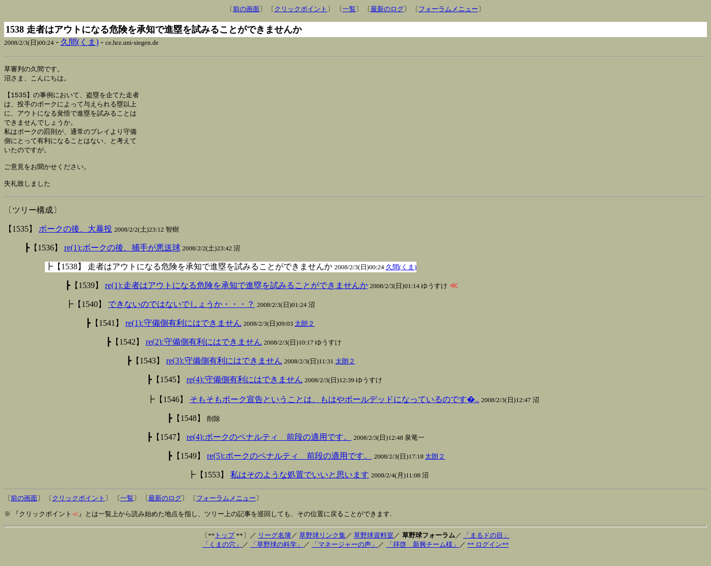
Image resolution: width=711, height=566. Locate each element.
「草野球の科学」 (276, 554)
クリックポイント (300, 9)
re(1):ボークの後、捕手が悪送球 (122, 257)
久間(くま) (80, 42)
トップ (224, 545)
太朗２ (304, 333)
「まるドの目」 (486, 545)
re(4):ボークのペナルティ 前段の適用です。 (269, 447)
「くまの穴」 (222, 554)
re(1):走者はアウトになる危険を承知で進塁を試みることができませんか (236, 295)
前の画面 (246, 9)
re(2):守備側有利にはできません (204, 352)
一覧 (349, 9)
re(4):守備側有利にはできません (245, 389)
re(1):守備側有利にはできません (183, 333)
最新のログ (387, 9)
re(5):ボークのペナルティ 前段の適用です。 (289, 466)
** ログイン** (488, 554)
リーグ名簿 (274, 545)
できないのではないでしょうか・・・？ (181, 314)
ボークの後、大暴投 (75, 239)
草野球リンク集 (322, 545)
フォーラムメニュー (448, 9)
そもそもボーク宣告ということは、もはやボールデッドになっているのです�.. (334, 409)
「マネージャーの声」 (344, 554)
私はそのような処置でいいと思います (299, 484)
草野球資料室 (373, 545)
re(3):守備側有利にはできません (224, 370)
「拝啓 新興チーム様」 (422, 554)
